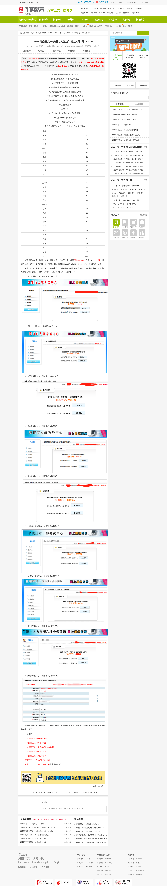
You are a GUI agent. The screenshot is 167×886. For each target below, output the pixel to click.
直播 (45, 26)
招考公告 (43, 19)
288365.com (51, 33)
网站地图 (145, 2)
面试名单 (112, 19)
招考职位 (57, 19)
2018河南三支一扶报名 (58, 809)
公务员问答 (89, 863)
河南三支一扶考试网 (46, 46)
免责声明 (131, 870)
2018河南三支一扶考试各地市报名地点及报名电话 (37, 827)
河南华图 (23, 2)
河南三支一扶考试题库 (122, 200)
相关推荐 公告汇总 (119, 93)
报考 (91, 26)
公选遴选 (121, 8)
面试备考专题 (131, 204)
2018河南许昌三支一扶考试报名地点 (33, 838)
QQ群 (119, 26)
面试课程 (129, 85)
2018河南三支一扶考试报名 (34, 743)
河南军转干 (112, 8)
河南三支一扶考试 (59, 10)
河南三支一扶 (26, 858)
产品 (83, 855)
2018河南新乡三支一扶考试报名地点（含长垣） (37, 831)
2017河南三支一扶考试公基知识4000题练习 (128, 159)
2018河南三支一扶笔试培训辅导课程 (37, 747)
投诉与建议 (140, 870)
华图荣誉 (139, 859)
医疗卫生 (102, 13)
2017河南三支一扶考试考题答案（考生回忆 (128, 151)
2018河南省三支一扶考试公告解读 (124, 119)
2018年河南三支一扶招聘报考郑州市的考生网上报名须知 (90, 839)
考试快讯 (124, 196)
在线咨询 (33, 867)
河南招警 (110, 13)
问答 (63, 26)
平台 (78, 855)
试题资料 (108, 26)
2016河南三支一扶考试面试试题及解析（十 (128, 173)
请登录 (31, 2)
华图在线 (108, 874)
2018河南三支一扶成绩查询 (34, 751)
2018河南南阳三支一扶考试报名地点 (33, 842)
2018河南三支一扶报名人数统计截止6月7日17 (128, 135)
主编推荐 (139, 104)
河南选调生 (85, 13)
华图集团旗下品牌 (103, 855)
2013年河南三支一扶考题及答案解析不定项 (128, 162)
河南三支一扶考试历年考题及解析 (126, 147)
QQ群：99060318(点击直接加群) (90, 62)
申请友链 (131, 874)
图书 (36, 26)
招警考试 (108, 870)
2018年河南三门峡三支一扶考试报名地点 (34, 835)
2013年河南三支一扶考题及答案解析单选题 (128, 170)
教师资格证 (127, 13)
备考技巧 (98, 26)
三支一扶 (118, 13)
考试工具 (115, 215)
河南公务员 (94, 8)
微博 (120, 2)
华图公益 (131, 863)
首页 (32, 33)
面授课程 (23, 26)
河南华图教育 (33, 59)
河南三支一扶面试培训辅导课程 (35, 760)
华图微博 (71, 51)
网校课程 (142, 85)
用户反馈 (45, 867)
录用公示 (126, 19)
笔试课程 (116, 85)
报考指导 (140, 19)
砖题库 (70, 26)
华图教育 (100, 859)
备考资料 (135, 200)
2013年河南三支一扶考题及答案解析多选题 (128, 166)
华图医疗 (108, 867)
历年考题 (57, 51)
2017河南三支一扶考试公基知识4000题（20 (128, 155)
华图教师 (108, 859)
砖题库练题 (143, 215)
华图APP (80, 867)
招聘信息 (139, 874)
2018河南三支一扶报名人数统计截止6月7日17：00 (89, 828)
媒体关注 (139, 863)
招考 (85, 26)
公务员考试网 (40, 33)
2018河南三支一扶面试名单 (34, 756)
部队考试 (100, 870)
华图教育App (131, 2)
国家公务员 (85, 8)
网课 (30, 26)
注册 (38, 2)
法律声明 (139, 867)
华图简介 (131, 859)
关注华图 (131, 855)
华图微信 (86, 51)
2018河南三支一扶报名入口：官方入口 (48, 792)
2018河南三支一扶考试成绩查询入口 (125, 130)
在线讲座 (80, 859)
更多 (145, 147)
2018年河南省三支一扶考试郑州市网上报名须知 (90, 835)
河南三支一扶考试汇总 (121, 180)
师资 (77, 26)
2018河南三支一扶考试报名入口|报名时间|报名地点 (90, 842)
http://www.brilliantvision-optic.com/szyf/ (66, 46)
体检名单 (140, 193)
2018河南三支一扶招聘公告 (34, 739)
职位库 (87, 859)
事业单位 (103, 8)
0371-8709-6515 (86, 2)
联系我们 (22, 867)
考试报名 (71, 19)
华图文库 (80, 863)
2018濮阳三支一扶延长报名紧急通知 (84, 792)
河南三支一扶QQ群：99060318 (35, 764)
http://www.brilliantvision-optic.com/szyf (38, 862)
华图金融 (108, 863)
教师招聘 (139, 8)
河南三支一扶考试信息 (122, 185)
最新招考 (27, 51)
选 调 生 (100, 874)
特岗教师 (135, 13)
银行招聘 (93, 13)
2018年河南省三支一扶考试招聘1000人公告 (127, 109)
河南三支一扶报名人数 (75, 809)
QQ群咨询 (104, 2)
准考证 (85, 19)
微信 (112, 2)
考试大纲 (133, 189)
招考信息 (76, 33)
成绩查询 (99, 19)
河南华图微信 (116, 57)
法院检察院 (130, 8)
